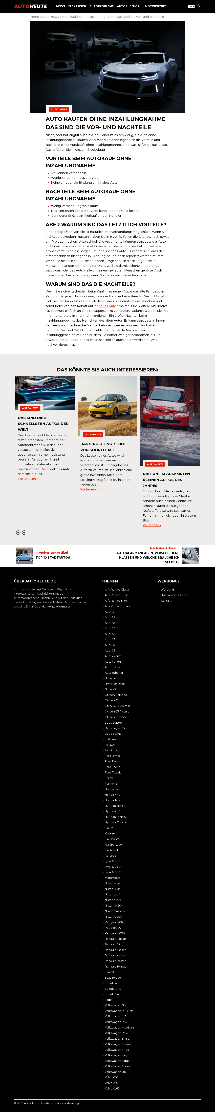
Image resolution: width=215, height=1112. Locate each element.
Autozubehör (114, 672)
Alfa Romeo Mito (116, 600)
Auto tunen (113, 661)
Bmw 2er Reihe (115, 683)
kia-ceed (110, 855)
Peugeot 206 (114, 922)
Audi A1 (109, 611)
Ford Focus (112, 767)
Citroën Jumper (115, 717)
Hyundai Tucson (116, 822)
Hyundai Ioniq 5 (115, 817)
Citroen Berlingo (116, 695)
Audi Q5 (110, 650)
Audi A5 (110, 634)
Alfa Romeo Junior (117, 595)
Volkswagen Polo (116, 1033)
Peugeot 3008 (115, 933)
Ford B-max (113, 756)
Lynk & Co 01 (113, 861)
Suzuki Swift (113, 994)
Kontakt (166, 600)
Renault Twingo (115, 966)
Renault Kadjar (115, 955)
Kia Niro (110, 833)
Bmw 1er (110, 678)
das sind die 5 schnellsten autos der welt (41, 423)
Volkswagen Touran (118, 1066)
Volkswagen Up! (115, 1072)
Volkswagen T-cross (118, 1044)
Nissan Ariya (112, 883)
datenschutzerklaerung (62, 1103)
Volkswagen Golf (116, 1005)
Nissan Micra (113, 900)
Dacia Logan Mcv (116, 728)
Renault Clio (113, 944)
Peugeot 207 (114, 927)
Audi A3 (110, 622)
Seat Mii (110, 972)
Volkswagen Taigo (117, 1055)
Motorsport (112, 877)
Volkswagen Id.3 (116, 1016)
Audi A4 (110, 628)
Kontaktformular (58, 606)
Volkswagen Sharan (118, 1038)
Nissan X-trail (113, 916)
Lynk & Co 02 (113, 866)
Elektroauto (113, 739)
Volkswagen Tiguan (118, 1060)
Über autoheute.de (174, 595)
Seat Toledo (113, 977)
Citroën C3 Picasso (117, 711)
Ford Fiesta (112, 761)
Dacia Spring (113, 733)
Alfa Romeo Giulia (117, 589)
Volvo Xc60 (112, 1088)
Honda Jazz (112, 800)
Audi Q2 (110, 645)
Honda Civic (112, 789)
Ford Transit (113, 772)
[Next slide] (24, 532)
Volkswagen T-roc (117, 1049)
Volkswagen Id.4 (116, 1022)
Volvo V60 (111, 1083)
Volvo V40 (111, 1077)
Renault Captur (115, 938)
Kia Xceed (111, 850)
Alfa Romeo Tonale (117, 606)
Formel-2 (111, 783)
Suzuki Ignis (113, 988)
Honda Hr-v (112, 794)
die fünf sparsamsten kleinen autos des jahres (169, 479)
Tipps (108, 999)
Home (34, 17)
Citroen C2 (112, 700)
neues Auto (107, 306)
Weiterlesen (28, 479)
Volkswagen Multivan (119, 1027)
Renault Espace (115, 950)
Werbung (167, 589)
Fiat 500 (110, 744)
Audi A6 (110, 639)
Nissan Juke (113, 889)
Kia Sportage (113, 844)
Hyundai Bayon (115, 805)
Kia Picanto (112, 839)
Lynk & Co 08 (113, 872)
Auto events (113, 656)
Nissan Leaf (112, 894)
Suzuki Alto (112, 983)
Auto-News (50, 17)
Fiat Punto (112, 750)
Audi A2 (110, 617)
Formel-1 (111, 778)
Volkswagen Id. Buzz (119, 1011)
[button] (198, 6)
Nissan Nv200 (114, 905)
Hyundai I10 (113, 811)
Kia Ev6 (109, 828)
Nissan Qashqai (115, 911)
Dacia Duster (113, 722)
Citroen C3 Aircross (117, 706)
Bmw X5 (110, 689)
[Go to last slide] (18, 532)
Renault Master (115, 961)
